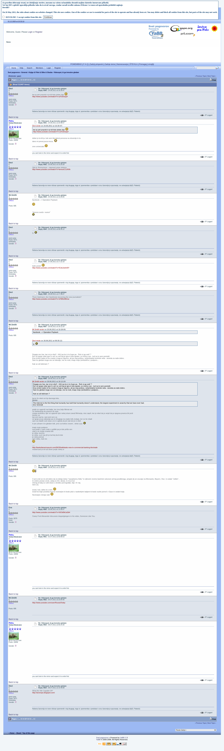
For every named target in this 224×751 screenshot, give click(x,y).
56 (24, 80)
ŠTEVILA (133, 64)
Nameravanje (122, 64)
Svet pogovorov (14, 72)
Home (14, 67)
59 (30, 80)
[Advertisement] (112, 54)
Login (30, 32)
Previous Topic (201, 76)
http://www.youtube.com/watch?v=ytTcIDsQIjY (50, 96)
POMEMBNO (76, 64)
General (24, 72)
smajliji (151, 64)
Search (29, 67)
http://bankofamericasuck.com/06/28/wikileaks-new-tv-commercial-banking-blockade (65, 447)
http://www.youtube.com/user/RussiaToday (48, 603)
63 (34, 80)
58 (28, 80)
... (19, 80)
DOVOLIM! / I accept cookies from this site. (24, 17)
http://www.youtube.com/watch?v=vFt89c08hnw (50, 299)
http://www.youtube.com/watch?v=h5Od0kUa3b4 (51, 512)
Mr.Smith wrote (38, 329)
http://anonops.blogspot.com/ (43, 693)
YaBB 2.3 (123, 738)
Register (39, 32)
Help (21, 67)
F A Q (85, 64)
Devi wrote (36, 126)
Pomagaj (143, 64)
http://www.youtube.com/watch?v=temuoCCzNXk (51, 169)
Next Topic (211, 76)
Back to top (13, 117)
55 (21, 80)
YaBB (98, 740)
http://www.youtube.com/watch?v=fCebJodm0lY (50, 268)
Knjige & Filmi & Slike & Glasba (40, 72)
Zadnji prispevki (96, 64)
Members (39, 67)
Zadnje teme (110, 64)
